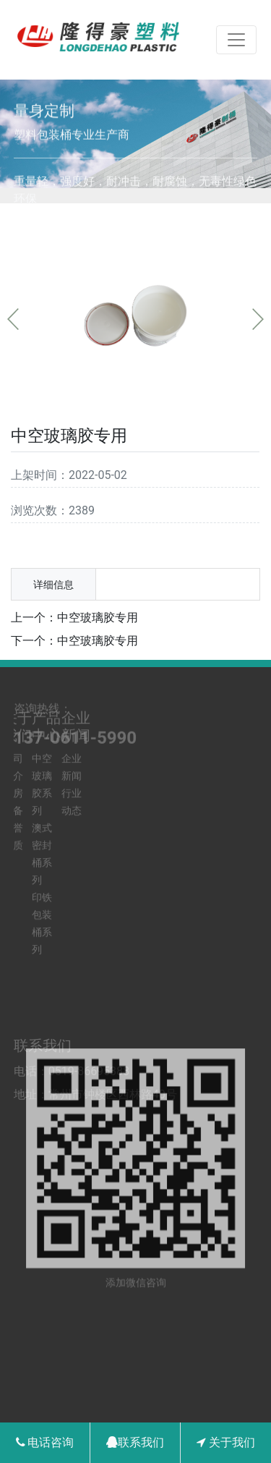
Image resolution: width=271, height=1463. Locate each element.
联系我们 (135, 1442)
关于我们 (226, 1442)
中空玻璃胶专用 (97, 617)
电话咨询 (45, 1442)
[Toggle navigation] (236, 39)
